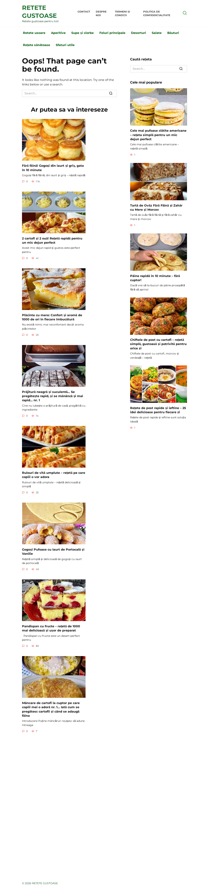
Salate (157, 33)
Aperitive (58, 33)
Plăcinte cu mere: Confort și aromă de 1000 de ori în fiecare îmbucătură (52, 317)
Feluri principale (112, 33)
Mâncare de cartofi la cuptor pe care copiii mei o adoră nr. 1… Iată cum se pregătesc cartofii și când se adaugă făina (51, 709)
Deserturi (138, 33)
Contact (84, 11)
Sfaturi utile (65, 45)
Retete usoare (34, 33)
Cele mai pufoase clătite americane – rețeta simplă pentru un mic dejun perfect (158, 135)
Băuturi (173, 33)
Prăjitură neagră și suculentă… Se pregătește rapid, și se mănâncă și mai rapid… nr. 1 (52, 396)
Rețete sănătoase (36, 45)
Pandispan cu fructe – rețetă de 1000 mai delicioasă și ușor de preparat (51, 628)
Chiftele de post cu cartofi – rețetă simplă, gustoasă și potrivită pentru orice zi (158, 344)
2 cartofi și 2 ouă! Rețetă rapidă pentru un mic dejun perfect (52, 240)
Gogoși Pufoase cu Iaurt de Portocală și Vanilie (53, 551)
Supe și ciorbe (82, 33)
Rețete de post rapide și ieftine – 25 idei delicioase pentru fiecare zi (158, 410)
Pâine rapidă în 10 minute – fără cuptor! (155, 278)
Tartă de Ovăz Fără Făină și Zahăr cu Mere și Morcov (156, 207)
